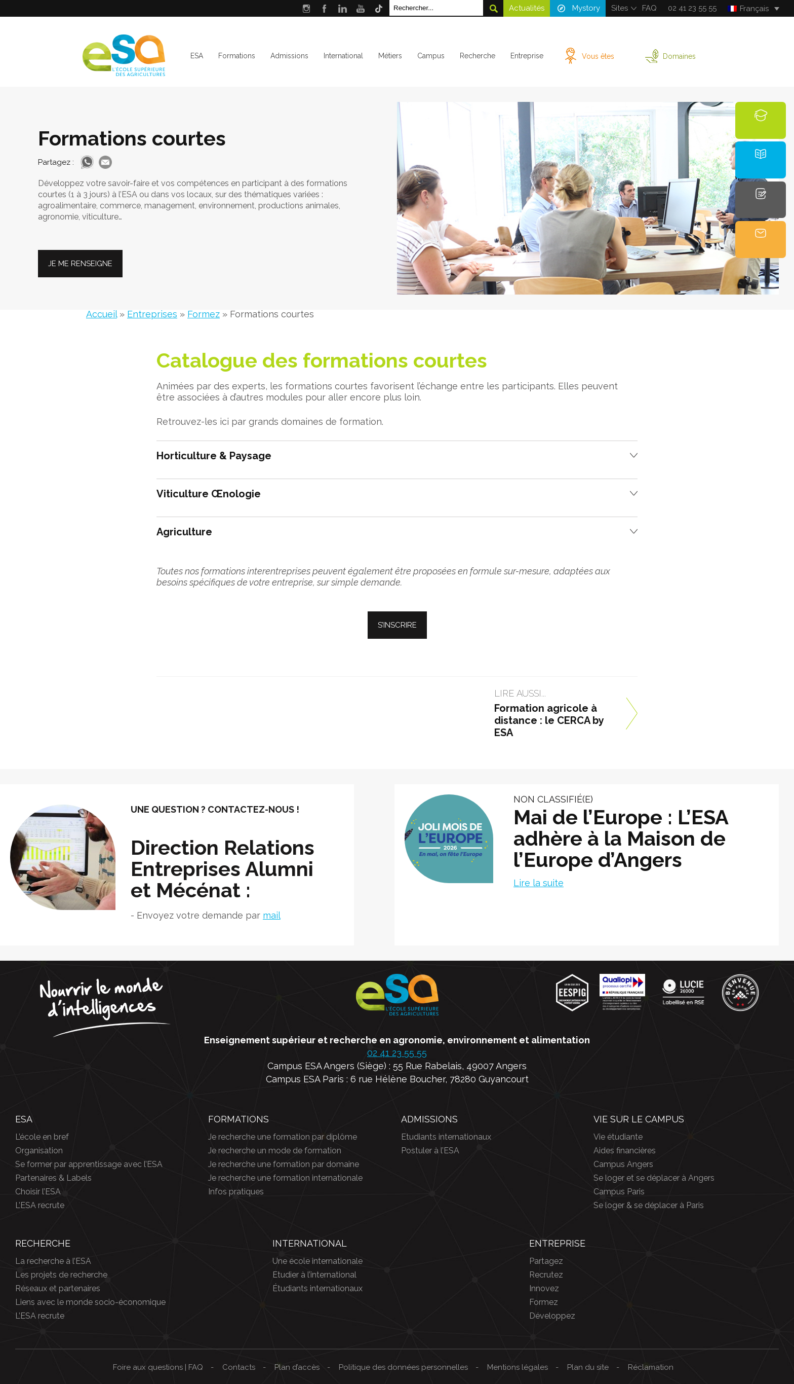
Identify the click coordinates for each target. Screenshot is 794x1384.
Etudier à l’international (314, 1275)
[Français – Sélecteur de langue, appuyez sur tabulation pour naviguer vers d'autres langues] (753, 8)
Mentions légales (517, 1367)
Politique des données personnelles (403, 1367)
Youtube (361, 8)
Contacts (238, 1367)
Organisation (39, 1150)
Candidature (761, 206)
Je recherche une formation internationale (285, 1178)
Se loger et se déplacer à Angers (653, 1178)
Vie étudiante (618, 1137)
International (343, 56)
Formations (236, 56)
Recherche (477, 56)
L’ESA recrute (39, 1205)
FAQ (649, 8)
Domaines (679, 56)
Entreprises (152, 314)
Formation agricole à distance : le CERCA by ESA (549, 720)
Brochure (760, 166)
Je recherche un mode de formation (274, 1150)
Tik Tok (379, 8)
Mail (105, 162)
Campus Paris (619, 1191)
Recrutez (546, 1275)
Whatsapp (87, 162)
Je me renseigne (80, 263)
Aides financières (624, 1150)
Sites (619, 8)
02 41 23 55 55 (692, 8)
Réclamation (650, 1367)
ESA (196, 56)
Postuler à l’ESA (430, 1150)
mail (272, 915)
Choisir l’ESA (38, 1191)
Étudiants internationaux (317, 1288)
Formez (203, 314)
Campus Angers (623, 1164)
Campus (431, 56)
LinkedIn (342, 8)
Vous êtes (598, 56)
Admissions (289, 56)
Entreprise (526, 56)
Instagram (306, 8)
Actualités (526, 8)
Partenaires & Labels (53, 1178)
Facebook (324, 8)
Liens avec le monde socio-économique (90, 1302)
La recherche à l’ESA (53, 1261)
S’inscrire (397, 625)
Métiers (390, 56)
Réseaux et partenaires (57, 1288)
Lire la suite (538, 883)
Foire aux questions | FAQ (158, 1367)
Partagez (546, 1261)
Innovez (544, 1288)
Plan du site (588, 1367)
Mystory (586, 8)
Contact (760, 246)
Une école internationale (317, 1261)
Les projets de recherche (61, 1275)
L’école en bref (42, 1137)
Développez (552, 1316)
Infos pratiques (236, 1191)
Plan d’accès (297, 1367)
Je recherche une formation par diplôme (282, 1137)
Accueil (101, 314)
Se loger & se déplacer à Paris (648, 1205)
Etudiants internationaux (446, 1137)
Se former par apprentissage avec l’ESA (89, 1164)
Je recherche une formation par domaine (283, 1164)
